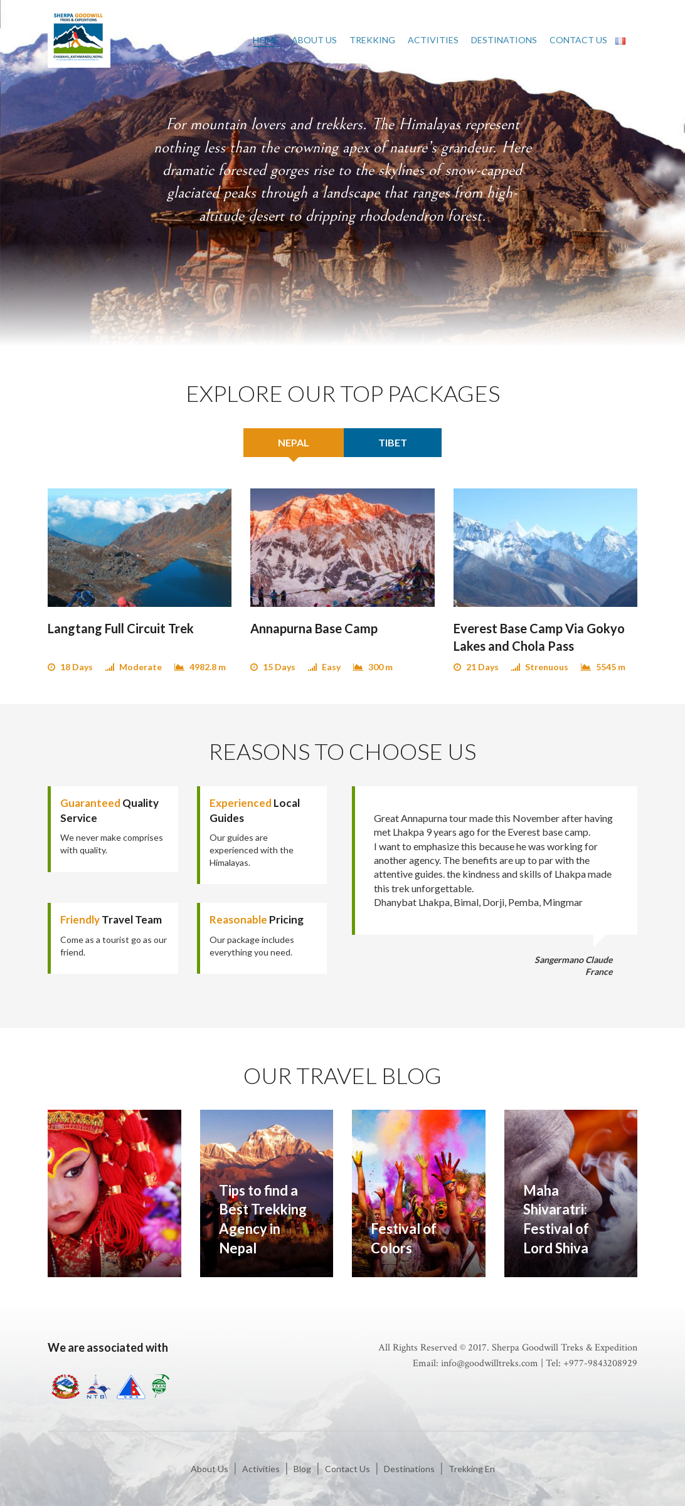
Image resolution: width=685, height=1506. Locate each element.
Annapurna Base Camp (314, 628)
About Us (314, 39)
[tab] (293, 442)
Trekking (372, 39)
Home (266, 39)
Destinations (504, 39)
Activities (433, 39)
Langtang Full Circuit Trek (121, 628)
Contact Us (578, 39)
